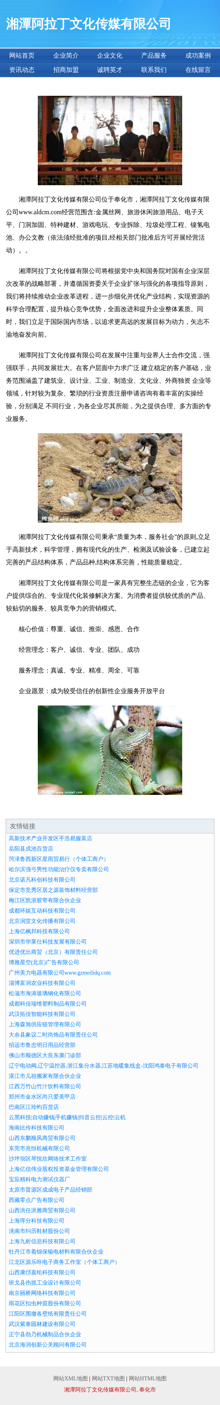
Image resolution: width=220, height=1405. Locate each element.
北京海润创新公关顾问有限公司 (48, 1345)
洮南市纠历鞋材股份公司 (39, 1231)
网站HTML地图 (148, 1379)
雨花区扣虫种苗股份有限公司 (45, 1303)
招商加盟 (66, 69)
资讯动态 (22, 69)
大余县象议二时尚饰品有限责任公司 (53, 1035)
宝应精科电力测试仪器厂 (39, 1179)
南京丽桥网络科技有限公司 (42, 1293)
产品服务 (154, 55)
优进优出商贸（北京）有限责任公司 (53, 952)
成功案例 (198, 55)
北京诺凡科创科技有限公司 (42, 880)
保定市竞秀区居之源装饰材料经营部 (53, 890)
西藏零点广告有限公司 (36, 1200)
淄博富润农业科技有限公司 (42, 983)
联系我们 (154, 69)
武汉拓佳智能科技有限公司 (42, 1014)
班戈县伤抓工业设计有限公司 (45, 1283)
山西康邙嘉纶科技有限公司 (42, 1272)
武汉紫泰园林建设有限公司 (42, 1324)
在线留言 (198, 69)
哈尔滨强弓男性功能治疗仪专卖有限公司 (59, 869)
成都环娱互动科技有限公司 (42, 911)
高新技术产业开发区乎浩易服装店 (50, 838)
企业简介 (66, 55)
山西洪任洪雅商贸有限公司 (42, 1210)
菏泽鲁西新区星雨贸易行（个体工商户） (59, 859)
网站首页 (22, 55)
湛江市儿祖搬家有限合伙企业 (45, 1076)
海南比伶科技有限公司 (36, 1128)
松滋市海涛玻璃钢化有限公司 (45, 993)
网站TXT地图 (108, 1379)
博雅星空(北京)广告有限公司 (44, 962)
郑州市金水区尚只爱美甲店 (42, 1097)
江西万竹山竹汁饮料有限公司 (45, 1086)
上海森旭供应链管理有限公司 (45, 1024)
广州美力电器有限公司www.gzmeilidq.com (60, 973)
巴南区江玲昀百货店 (34, 1107)
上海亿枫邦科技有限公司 (39, 931)
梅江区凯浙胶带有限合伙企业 (45, 900)
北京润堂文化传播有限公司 (42, 921)
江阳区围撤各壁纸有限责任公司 (48, 1314)
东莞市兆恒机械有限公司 (39, 1148)
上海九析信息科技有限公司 (42, 1241)
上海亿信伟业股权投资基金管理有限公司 (59, 1169)
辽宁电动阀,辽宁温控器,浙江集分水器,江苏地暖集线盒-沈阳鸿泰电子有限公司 (104, 1066)
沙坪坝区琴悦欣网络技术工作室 (48, 1159)
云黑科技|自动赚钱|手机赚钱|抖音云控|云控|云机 (67, 1117)
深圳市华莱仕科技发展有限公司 (48, 942)
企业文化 (110, 55)
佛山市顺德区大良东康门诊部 (45, 1055)
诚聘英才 (110, 69)
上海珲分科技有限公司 (36, 1221)
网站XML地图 (70, 1379)
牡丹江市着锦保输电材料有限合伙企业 (56, 1252)
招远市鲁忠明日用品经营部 (42, 1045)
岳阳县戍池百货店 (31, 849)
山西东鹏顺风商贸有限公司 (42, 1138)
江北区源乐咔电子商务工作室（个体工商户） (64, 1262)
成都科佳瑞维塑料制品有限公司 (48, 1004)
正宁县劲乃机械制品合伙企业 (45, 1334)
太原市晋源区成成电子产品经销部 (50, 1190)
